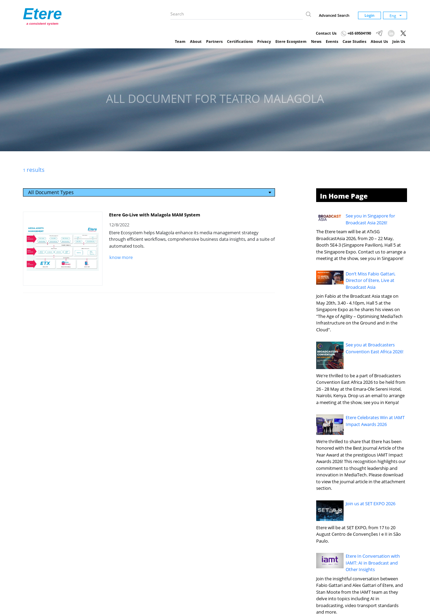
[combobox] (149, 192)
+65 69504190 (356, 33)
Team (180, 41)
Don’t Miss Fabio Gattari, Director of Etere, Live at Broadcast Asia (370, 280)
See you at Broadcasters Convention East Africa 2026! (374, 348)
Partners (214, 41)
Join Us (398, 41)
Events (332, 41)
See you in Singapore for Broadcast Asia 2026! (370, 219)
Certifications (240, 41)
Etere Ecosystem (291, 41)
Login (369, 15)
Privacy (264, 41)
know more (121, 257)
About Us (379, 41)
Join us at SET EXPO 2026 (370, 503)
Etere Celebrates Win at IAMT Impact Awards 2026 (375, 420)
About (196, 41)
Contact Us (326, 33)
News (316, 41)
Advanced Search (334, 15)
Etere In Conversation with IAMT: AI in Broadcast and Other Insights (373, 562)
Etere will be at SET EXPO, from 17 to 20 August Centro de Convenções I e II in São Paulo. (358, 534)
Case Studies (354, 41)
